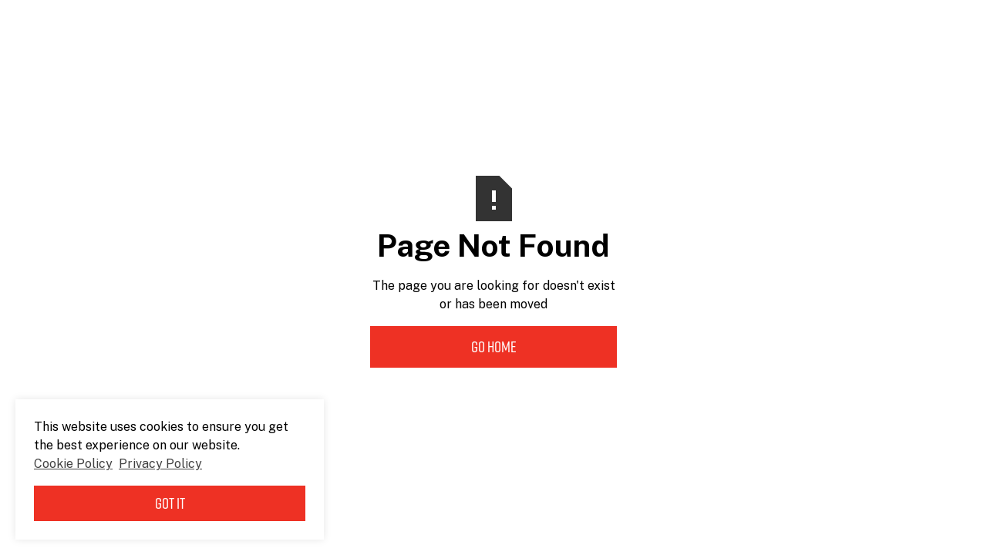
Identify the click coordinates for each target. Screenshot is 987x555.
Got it (170, 503)
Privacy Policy (160, 463)
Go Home (494, 347)
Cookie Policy (73, 463)
